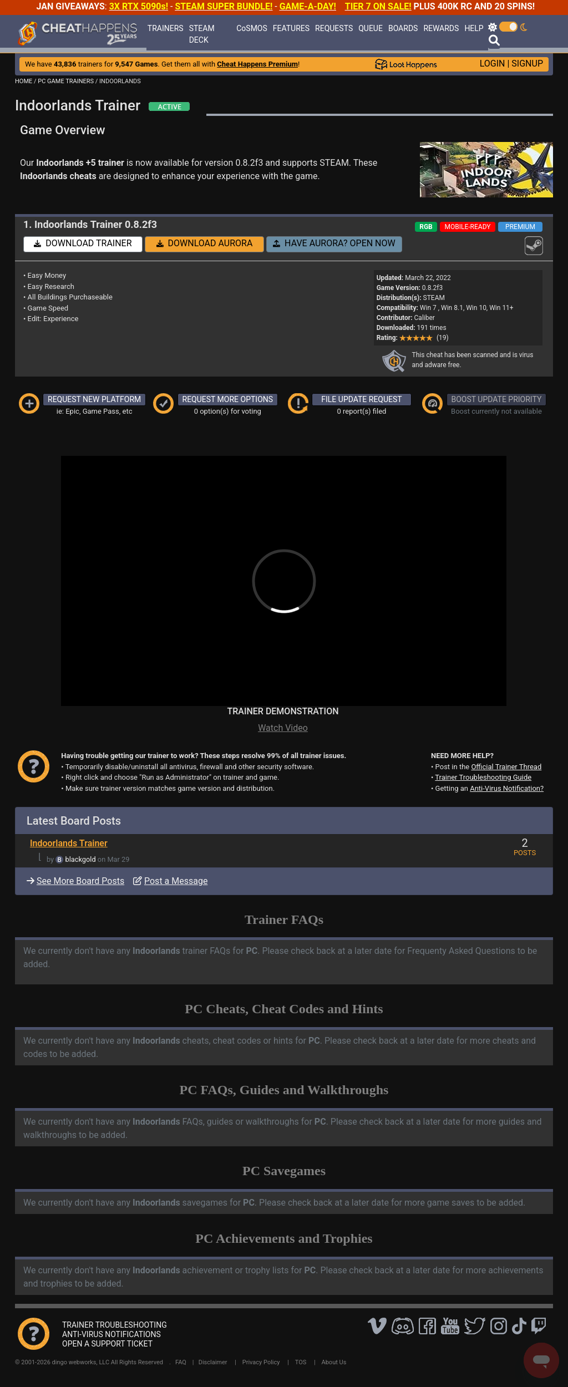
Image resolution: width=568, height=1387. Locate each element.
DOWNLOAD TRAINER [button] (82, 243)
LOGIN (492, 63)
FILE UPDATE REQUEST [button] (361, 399)
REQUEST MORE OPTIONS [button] (227, 399)
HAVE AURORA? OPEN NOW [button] (334, 243)
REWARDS (441, 28)
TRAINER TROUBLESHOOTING (114, 1324)
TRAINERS (166, 28)
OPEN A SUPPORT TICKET (107, 1343)
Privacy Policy (261, 1362)
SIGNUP (527, 63)
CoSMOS (251, 28)
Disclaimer (213, 1362)
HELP (473, 28)
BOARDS (403, 28)
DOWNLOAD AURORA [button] (204, 243)
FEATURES (291, 28)
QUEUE (370, 28)
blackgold (80, 859)
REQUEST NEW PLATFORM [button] (94, 399)
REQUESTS (334, 28)
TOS (301, 1362)
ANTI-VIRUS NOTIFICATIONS (111, 1334)
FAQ (180, 1362)
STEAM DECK (202, 34)
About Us (334, 1362)
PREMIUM (520, 227)
